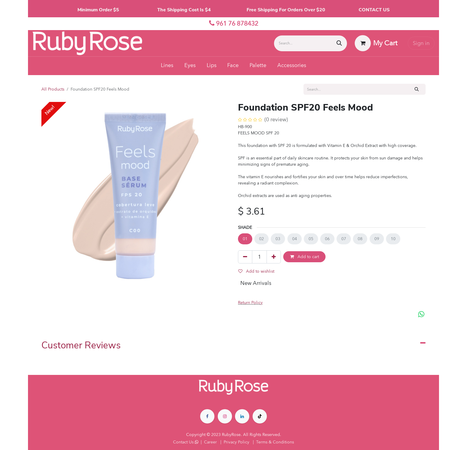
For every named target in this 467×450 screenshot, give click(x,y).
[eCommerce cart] (376, 43)
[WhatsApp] (421, 314)
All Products (52, 89)
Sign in (421, 43)
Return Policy (250, 302)
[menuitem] (167, 66)
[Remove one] (245, 256)
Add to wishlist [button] (256, 271)
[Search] (339, 43)
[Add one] (274, 256)
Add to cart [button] (304, 257)
